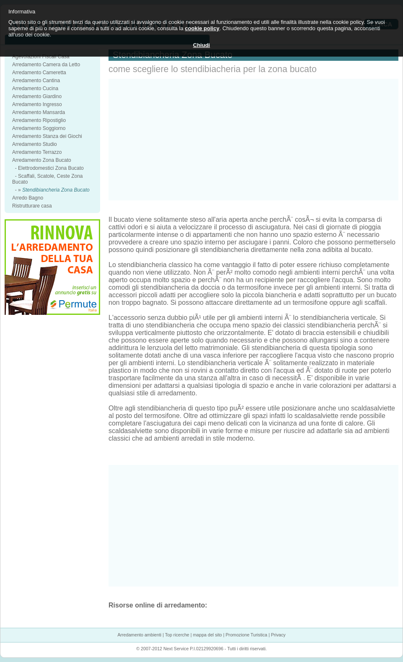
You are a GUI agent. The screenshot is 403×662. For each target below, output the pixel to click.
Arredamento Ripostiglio (39, 120)
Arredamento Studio (34, 144)
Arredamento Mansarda (38, 112)
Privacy (278, 634)
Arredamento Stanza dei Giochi (47, 136)
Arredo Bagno (27, 198)
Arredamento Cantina (36, 80)
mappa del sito (207, 634)
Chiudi (201, 45)
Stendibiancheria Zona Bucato (56, 190)
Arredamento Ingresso (37, 104)
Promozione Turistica (246, 634)
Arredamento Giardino (37, 96)
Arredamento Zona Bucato (41, 160)
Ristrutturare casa (32, 206)
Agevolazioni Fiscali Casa (41, 57)
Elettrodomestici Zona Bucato (51, 168)
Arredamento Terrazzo (37, 152)
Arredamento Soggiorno (38, 128)
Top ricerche (177, 634)
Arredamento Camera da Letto (46, 64)
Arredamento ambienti (139, 634)
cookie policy (202, 28)
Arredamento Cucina (35, 88)
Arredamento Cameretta (39, 72)
